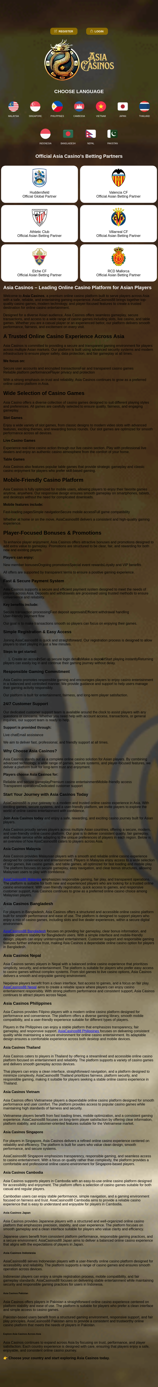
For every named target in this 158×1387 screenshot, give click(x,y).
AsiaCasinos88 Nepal (20, 987)
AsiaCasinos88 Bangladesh (24, 931)
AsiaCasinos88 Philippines (79, 1031)
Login (97, 31)
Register (63, 31)
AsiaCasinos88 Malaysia (22, 879)
